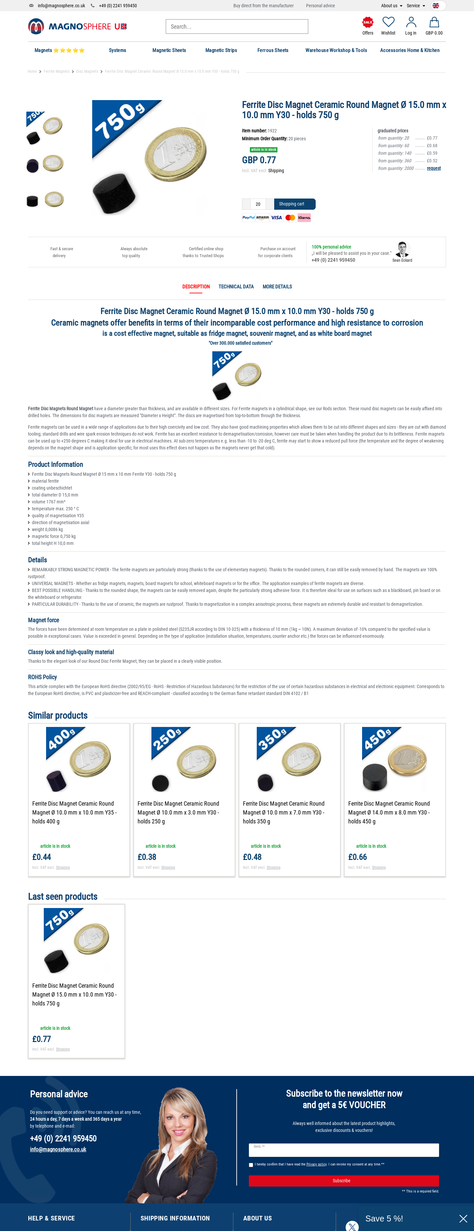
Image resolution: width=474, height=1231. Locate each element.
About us (389, 6)
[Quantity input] (258, 204)
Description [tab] (196, 287)
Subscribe (383, 1181)
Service (414, 6)
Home (32, 71)
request (434, 168)
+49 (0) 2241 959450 (118, 5)
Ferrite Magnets (56, 71)
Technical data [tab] (236, 287)
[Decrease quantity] (246, 204)
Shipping (276, 170)
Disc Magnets (87, 71)
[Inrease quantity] (270, 204)
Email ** (259, 1146)
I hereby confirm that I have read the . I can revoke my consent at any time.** (319, 1164)
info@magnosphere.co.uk (61, 5)
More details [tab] (277, 287)
